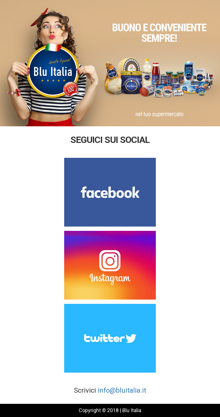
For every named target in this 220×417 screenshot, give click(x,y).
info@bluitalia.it (122, 390)
